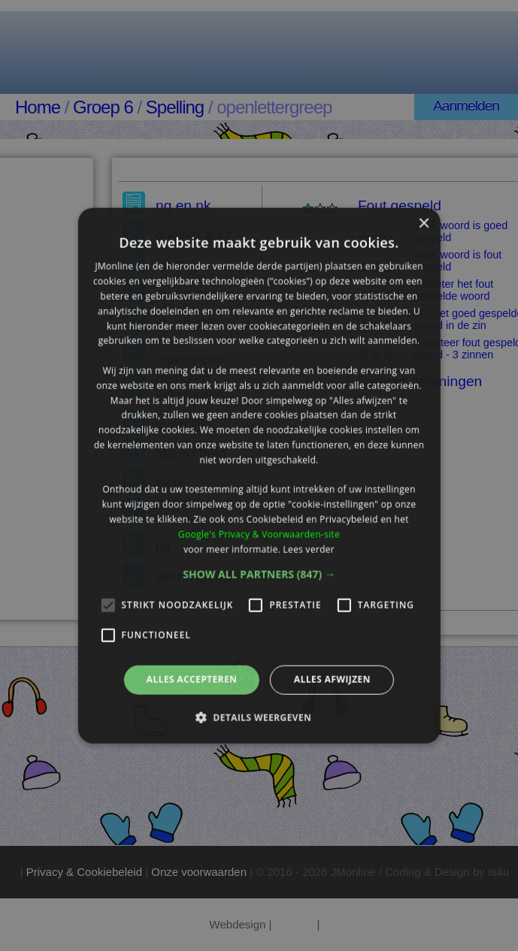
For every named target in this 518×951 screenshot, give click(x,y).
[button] (259, 574)
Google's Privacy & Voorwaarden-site (259, 533)
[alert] (259, 475)
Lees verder (309, 548)
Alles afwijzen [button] (332, 679)
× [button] (423, 224)
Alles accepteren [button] (192, 679)
